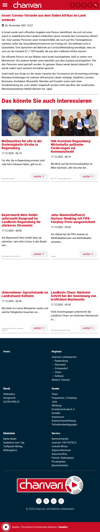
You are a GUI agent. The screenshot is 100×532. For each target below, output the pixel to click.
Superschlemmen (61, 450)
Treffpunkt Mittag (12, 446)
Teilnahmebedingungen (64, 424)
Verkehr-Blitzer (60, 446)
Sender (55, 388)
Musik (6, 388)
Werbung (56, 405)
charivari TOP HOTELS (64, 442)
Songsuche (9, 397)
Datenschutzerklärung (64, 420)
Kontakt (56, 413)
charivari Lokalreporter (64, 356)
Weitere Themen (61, 379)
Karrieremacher (60, 438)
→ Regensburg (60, 360)
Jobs (54, 401)
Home (6, 351)
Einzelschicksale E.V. (63, 409)
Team (55, 394)
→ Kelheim (58, 376)
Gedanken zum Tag (13, 442)
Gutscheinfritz (59, 454)
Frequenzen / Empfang (64, 397)
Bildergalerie (10, 450)
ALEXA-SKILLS (11, 401)
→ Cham (56, 372)
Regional (56, 351)
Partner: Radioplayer (63, 457)
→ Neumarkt (59, 364)
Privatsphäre (58, 461)
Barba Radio (10, 438)
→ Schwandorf (60, 368)
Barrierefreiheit (60, 465)
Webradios (9, 394)
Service (56, 433)
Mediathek (9, 433)
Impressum (58, 416)
